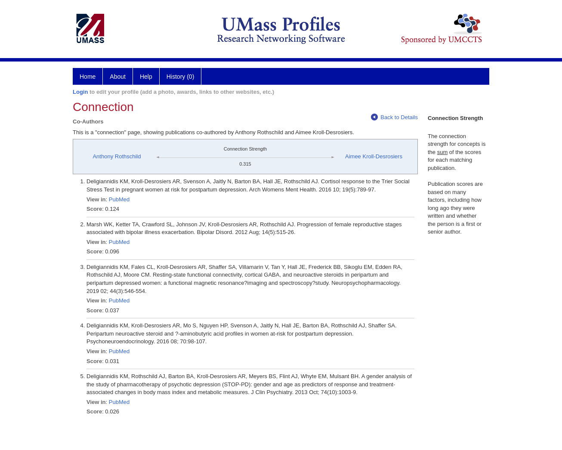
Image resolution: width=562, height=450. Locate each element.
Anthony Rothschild (117, 156)
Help (146, 76)
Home (88, 76)
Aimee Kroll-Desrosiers (373, 156)
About (118, 76)
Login (80, 92)
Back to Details (394, 117)
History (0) (181, 76)
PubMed (119, 199)
